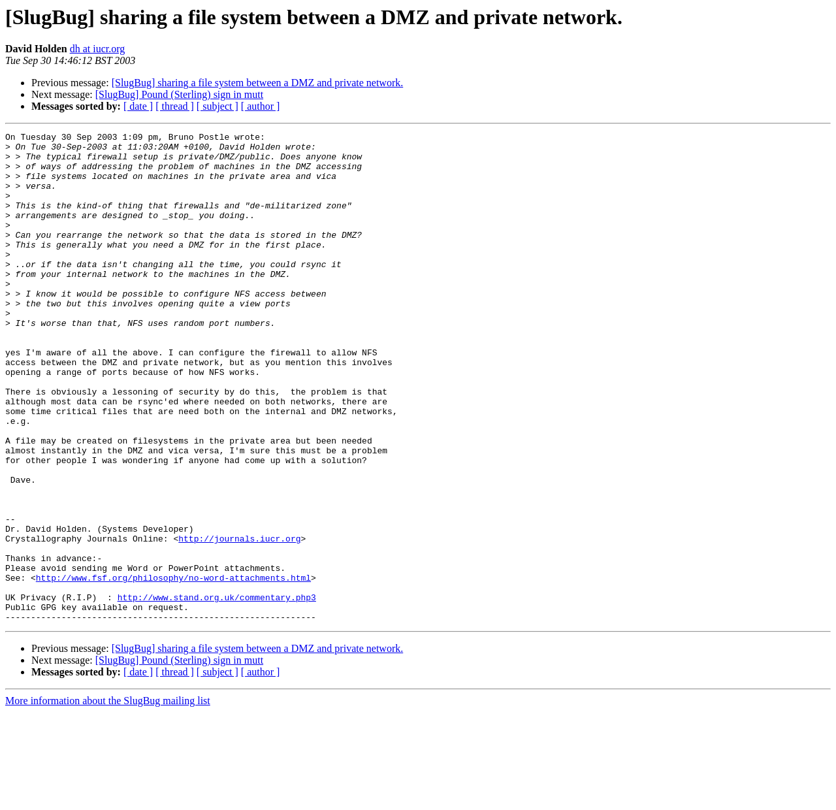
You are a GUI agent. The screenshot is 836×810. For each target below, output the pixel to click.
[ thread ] (174, 106)
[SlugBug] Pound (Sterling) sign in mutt (179, 94)
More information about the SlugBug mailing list (107, 798)
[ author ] (260, 106)
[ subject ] (217, 106)
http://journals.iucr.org (239, 620)
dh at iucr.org (97, 48)
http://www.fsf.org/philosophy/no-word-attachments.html (173, 667)
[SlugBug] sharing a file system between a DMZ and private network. (258, 82)
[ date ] (138, 106)
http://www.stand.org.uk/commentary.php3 (217, 691)
